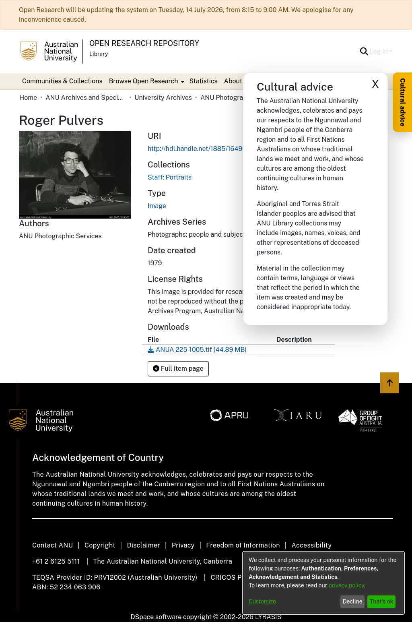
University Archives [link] (163, 97)
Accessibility (311, 545)
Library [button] (98, 54)
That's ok (381, 601)
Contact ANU (52, 545)
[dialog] (323, 583)
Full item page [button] (178, 368)
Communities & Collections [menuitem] (62, 81)
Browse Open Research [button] (143, 81)
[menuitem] (146, 81)
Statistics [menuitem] (203, 81)
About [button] (233, 81)
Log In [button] (379, 51)
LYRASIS (268, 617)
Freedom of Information (243, 545)
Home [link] (28, 97)
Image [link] (157, 206)
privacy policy (346, 585)
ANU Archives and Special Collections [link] (85, 97)
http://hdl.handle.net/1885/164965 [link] (199, 149)
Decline (353, 601)
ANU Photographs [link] (227, 97)
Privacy (183, 545)
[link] (170, 177)
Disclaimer (143, 545)
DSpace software (156, 617)
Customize (262, 601)
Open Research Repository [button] (144, 43)
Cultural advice (402, 102)
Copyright (99, 545)
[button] (364, 51)
